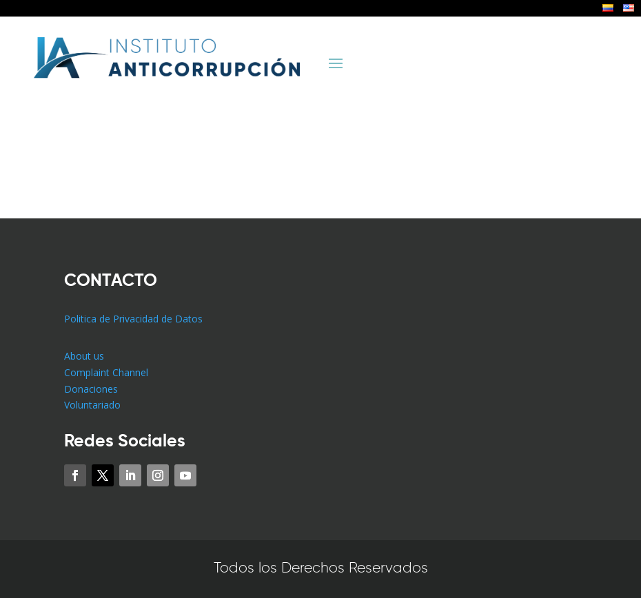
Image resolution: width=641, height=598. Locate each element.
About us (84, 355)
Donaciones (91, 388)
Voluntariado (92, 404)
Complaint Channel (106, 372)
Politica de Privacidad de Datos (133, 318)
